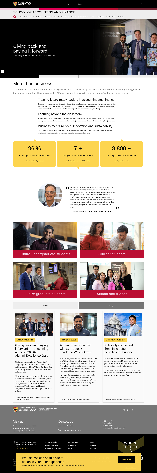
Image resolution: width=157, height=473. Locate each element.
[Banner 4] (137, 76)
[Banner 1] (19, 76)
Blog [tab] (111, 296)
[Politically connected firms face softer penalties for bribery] (123, 315)
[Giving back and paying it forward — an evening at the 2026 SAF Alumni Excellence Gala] (34, 315)
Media (133, 390)
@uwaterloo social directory (102, 453)
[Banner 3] (98, 76)
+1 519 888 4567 (22, 440)
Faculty (36, 388)
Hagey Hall (17, 419)
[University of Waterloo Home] (22, 4)
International (126, 390)
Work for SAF (107, 414)
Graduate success (27, 388)
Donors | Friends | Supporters (81, 390)
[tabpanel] (78, 347)
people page (77, 421)
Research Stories (111, 390)
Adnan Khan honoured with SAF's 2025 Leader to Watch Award (76, 340)
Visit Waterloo (108, 416)
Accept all (126, 459)
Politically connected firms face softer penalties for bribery (118, 340)
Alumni (19, 388)
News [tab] (45, 296)
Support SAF (107, 411)
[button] (126, 4)
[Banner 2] (58, 76)
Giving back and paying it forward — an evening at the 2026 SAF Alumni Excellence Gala (31, 341)
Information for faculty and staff (114, 419)
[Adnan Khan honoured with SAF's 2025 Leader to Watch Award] (78, 315)
